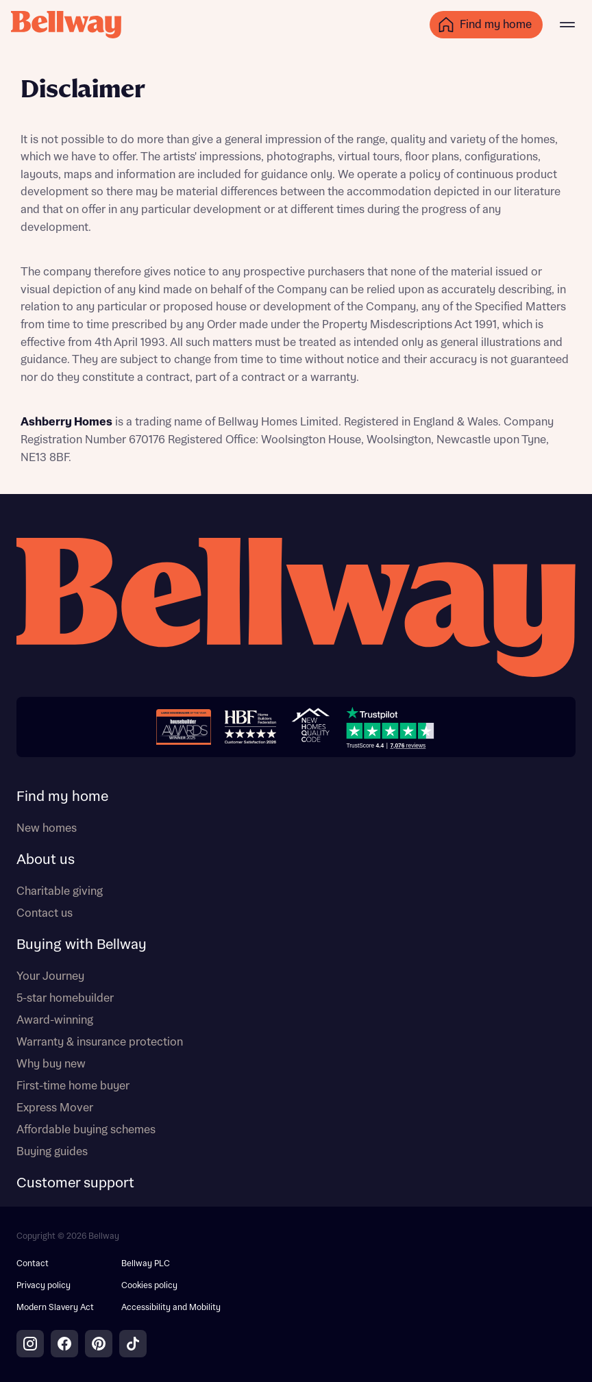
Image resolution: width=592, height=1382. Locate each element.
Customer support (75, 1183)
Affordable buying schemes (86, 1129)
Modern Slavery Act (55, 1307)
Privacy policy (43, 1285)
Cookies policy (149, 1285)
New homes (46, 828)
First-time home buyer (73, 1086)
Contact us (44, 913)
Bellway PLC (145, 1263)
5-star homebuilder (65, 998)
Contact (32, 1263)
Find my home (62, 797)
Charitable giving (59, 891)
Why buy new (51, 1064)
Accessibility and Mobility (171, 1307)
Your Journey (50, 976)
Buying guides (52, 1151)
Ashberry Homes (66, 422)
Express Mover (54, 1107)
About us (45, 860)
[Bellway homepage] (296, 609)
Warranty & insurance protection (99, 1042)
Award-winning (54, 1020)
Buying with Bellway (81, 945)
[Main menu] (567, 24)
